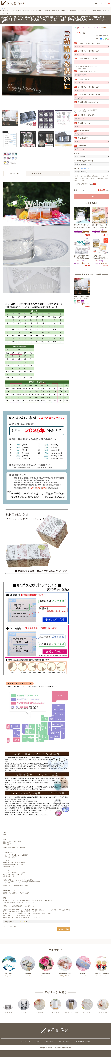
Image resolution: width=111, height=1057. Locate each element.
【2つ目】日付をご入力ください (87, 115)
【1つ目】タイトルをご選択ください (88, 51)
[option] (37, 60)
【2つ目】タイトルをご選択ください (88, 94)
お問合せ (38, 1042)
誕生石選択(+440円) (83, 130)
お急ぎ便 (76, 168)
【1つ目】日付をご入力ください (87, 71)
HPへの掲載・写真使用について (83, 161)
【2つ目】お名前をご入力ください (87, 102)
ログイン (99, 3)
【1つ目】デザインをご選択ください (88, 43)
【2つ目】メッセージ (83, 123)
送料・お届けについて (39, 173)
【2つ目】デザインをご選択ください (88, 87)
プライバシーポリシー (65, 1042)
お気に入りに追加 (102, 36)
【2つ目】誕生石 (82, 145)
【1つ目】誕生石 (82, 138)
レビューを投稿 (64, 929)
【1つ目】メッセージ (83, 79)
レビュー (61, 173)
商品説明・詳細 (14, 173)
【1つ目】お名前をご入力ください (87, 58)
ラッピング (77, 153)
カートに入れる (91, 196)
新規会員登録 (49, 1042)
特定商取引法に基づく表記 (83, 1042)
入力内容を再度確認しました (85, 184)
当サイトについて (25, 1042)
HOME (2, 8)
